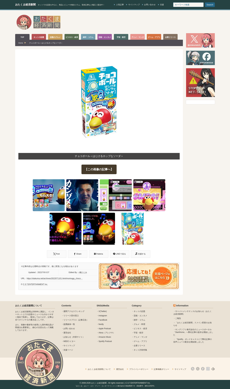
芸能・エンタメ (140, 316)
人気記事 (120, 5)
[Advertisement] (157, 22)
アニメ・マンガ (140, 337)
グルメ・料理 (139, 324)
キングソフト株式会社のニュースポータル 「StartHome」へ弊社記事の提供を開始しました (193, 332)
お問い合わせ (150, 5)
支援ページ (68, 350)
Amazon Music (105, 337)
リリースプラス (70, 320)
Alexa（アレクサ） (107, 333)
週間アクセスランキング (73, 311)
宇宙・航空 (138, 333)
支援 (162, 5)
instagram (103, 316)
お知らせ (67, 337)
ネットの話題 (139, 311)
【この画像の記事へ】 (99, 169)
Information (182, 305)
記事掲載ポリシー (161, 369)
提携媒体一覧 (69, 324)
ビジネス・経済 (140, 328)
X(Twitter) (103, 311)
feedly (101, 324)
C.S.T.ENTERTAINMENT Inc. (35, 284)
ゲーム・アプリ (140, 341)
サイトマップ (134, 5)
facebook (203, 368)
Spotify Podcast (105, 341)
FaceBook (103, 320)
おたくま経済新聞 (25, 4)
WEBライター (69, 341)
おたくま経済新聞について (28, 305)
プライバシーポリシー (138, 369)
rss (192, 368)
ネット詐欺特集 (140, 350)
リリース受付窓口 (71, 316)
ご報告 (178, 318)
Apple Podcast (105, 328)
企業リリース (139, 346)
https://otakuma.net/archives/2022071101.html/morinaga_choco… (55, 278)
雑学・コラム (139, 320)
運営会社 (67, 333)
